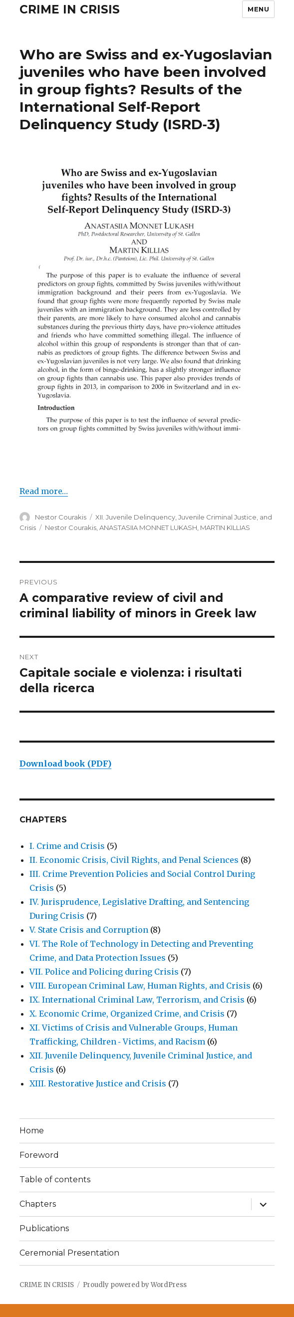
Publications (44, 1228)
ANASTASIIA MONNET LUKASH (148, 527)
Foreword (39, 1155)
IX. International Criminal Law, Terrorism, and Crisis (137, 1000)
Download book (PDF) (65, 764)
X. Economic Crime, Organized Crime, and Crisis (127, 1014)
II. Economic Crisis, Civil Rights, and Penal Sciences (134, 860)
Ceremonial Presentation (69, 1253)
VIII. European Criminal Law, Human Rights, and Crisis (140, 986)
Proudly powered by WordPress (135, 1285)
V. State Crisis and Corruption (88, 930)
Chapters (37, 1204)
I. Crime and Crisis (67, 846)
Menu (258, 9)
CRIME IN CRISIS (69, 9)
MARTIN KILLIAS (225, 527)
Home (31, 1130)
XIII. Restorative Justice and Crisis (97, 1083)
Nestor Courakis (60, 517)
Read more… (43, 491)
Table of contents (54, 1179)
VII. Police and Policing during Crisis (104, 972)
